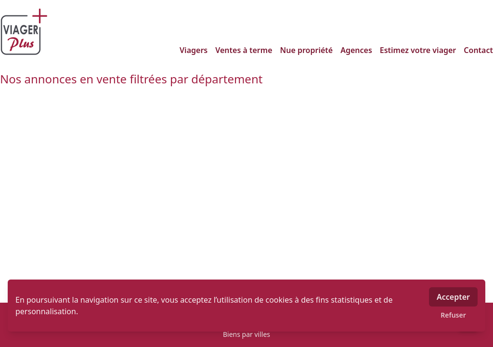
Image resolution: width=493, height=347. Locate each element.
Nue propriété (306, 50)
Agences (356, 50)
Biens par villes (246, 334)
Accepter (453, 297)
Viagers (194, 50)
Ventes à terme (243, 50)
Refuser (453, 315)
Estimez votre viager (418, 50)
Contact (478, 50)
